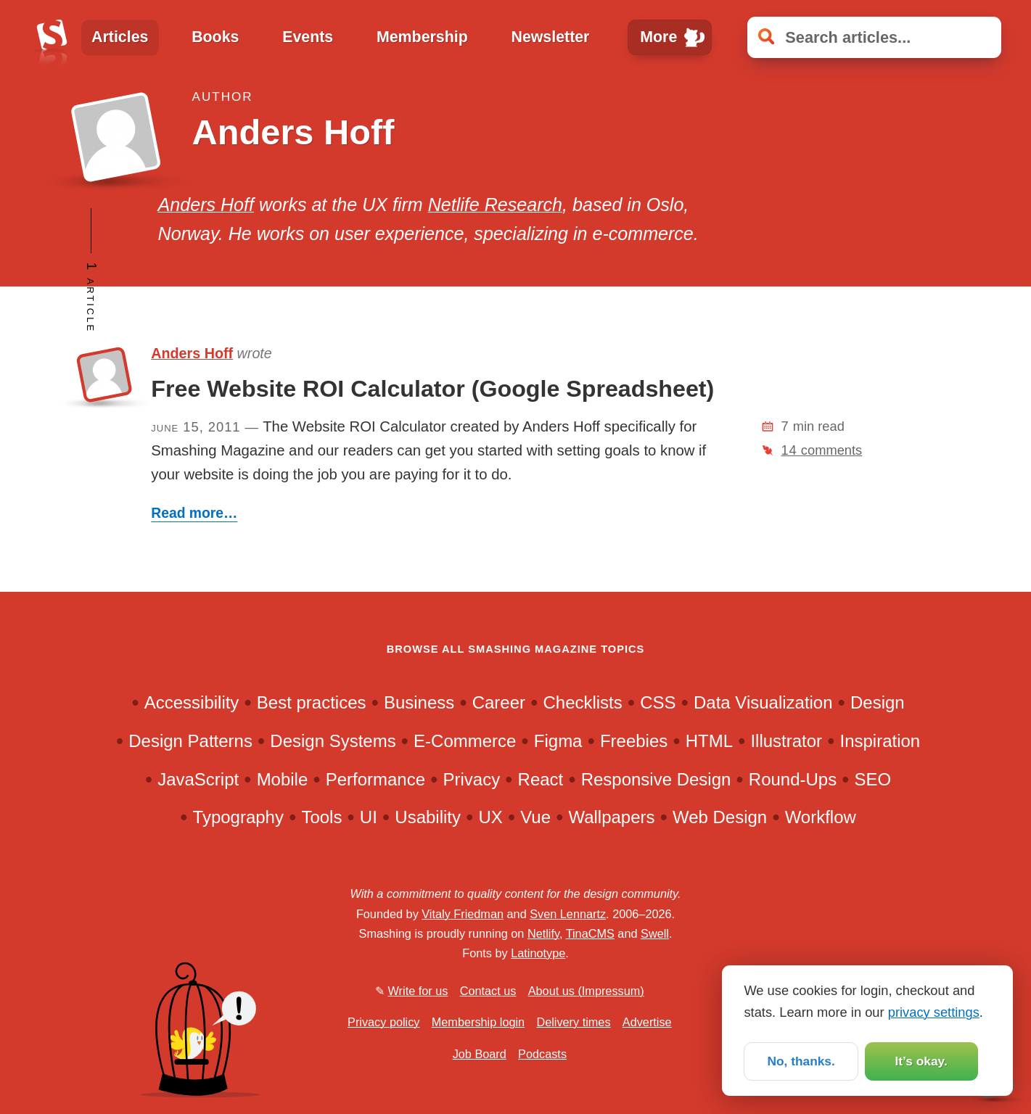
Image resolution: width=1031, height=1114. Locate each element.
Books (215, 37)
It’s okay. (920, 1060)
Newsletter (550, 37)
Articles (119, 37)
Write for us (418, 990)
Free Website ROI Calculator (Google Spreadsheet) (432, 389)
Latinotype (538, 953)
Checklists (582, 702)
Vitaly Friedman (463, 913)
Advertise (647, 1021)
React (541, 779)
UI (368, 817)
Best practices (311, 702)
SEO (873, 779)
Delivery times (573, 1021)
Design (877, 702)
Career (498, 702)
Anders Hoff (206, 204)
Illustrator (786, 741)
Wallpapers (611, 817)
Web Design (720, 817)
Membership (422, 37)
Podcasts (542, 1053)
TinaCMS (590, 933)
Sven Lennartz (568, 913)
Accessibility (191, 702)
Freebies (634, 741)
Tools (321, 817)
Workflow (820, 817)
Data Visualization (763, 702)
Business (419, 702)
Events (307, 37)
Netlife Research (495, 204)
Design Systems (332, 741)
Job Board (479, 1053)
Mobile (282, 779)
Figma (558, 741)
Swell (655, 933)
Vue (535, 817)
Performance (375, 779)
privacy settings (933, 1010)
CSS (657, 702)
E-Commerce (465, 741)
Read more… (194, 513)
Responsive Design (656, 779)
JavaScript (198, 779)
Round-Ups (793, 779)
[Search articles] (874, 37)
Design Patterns (190, 741)
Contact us (488, 990)
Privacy (472, 779)
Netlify (543, 933)
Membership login (478, 1021)
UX (490, 817)
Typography (238, 817)
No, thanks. (801, 1060)
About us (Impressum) (586, 990)
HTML (709, 741)
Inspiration (880, 741)
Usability (428, 817)
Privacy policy (383, 1021)
